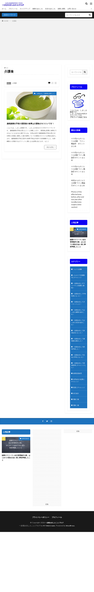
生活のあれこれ (57, 9)
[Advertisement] (47, 40)
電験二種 (76, 431)
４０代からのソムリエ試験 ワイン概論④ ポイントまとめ (78, 142)
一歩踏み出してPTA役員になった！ (78, 299)
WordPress (71, 552)
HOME (6, 21)
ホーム (4, 9)
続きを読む (50, 151)
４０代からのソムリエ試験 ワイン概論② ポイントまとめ (78, 170)
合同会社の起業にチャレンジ (78, 402)
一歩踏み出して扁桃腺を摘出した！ (41, 94)
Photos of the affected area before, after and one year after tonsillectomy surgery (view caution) (77, 199)
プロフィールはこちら (78, 117)
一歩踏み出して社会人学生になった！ (78, 374)
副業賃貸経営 (82, 229)
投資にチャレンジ (78, 410)
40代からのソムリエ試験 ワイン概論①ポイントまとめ (78, 182)
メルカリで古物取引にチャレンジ (78, 277)
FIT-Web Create (48, 552)
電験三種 (76, 425)
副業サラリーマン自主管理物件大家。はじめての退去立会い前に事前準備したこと (78, 243)
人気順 (15, 83)
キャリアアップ (28, 9)
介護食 (14, 21)
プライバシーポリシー (40, 543)
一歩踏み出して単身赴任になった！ (78, 342)
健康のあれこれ (42, 9)
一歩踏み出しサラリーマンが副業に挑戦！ (78, 288)
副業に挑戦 (69, 9)
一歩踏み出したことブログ (54, 549)
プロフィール (14, 9)
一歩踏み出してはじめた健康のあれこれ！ (78, 319)
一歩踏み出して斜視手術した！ (78, 364)
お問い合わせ (81, 9)
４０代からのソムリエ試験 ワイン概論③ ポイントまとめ (78, 156)
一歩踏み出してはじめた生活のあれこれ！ (78, 331)
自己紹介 (76, 418)
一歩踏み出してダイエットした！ (78, 309)
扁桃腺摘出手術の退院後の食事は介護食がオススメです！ (30, 125)
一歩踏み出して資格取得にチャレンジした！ (78, 385)
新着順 (9, 83)
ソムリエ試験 (78, 270)
